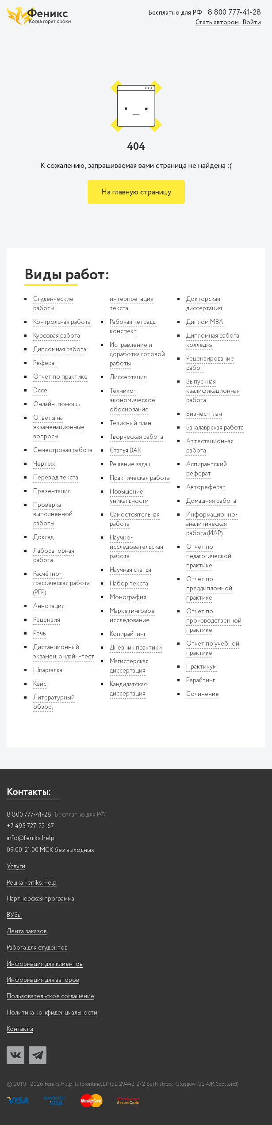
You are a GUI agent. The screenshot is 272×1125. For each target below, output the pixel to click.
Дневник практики (136, 647)
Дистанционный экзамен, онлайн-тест (63, 652)
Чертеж (44, 464)
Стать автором (217, 22)
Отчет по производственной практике (213, 621)
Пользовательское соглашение (50, 996)
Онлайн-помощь (56, 404)
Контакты (20, 1029)
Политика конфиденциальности (52, 1013)
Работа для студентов (37, 948)
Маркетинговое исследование (132, 616)
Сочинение (202, 694)
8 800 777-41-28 (234, 13)
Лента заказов (27, 931)
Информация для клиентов (45, 964)
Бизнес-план (204, 414)
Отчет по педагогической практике (208, 556)
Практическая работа (140, 478)
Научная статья (130, 570)
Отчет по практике (60, 376)
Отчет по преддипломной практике (209, 588)
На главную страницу (136, 192)
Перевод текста (55, 477)
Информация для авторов (43, 980)
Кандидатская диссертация (128, 689)
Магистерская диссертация (129, 666)
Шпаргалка (47, 670)
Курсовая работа (56, 335)
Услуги (16, 866)
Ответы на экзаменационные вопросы (58, 427)
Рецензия (46, 620)
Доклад (43, 537)
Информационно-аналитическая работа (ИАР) (212, 524)
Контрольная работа (62, 322)
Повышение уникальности (129, 496)
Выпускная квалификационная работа (213, 391)
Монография (128, 597)
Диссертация (128, 377)
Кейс (39, 684)
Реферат (45, 363)
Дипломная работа (59, 349)
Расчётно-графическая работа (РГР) (61, 583)
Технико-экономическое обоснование (132, 400)
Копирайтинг (128, 634)
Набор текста (129, 583)
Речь (39, 633)
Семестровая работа (62, 450)
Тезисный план (130, 423)
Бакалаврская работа (215, 427)
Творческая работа (136, 437)
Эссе (40, 390)
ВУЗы (14, 915)
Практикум (201, 666)
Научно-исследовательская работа (136, 547)
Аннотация (49, 606)
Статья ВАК (125, 450)
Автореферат (206, 487)
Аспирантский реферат (206, 469)
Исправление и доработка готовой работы (137, 354)
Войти (251, 22)
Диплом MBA (204, 322)
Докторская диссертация (204, 304)
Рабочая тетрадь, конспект (133, 327)
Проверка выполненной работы (53, 514)
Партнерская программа (40, 899)
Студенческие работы (53, 304)
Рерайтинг (200, 680)
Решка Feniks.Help (32, 883)
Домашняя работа (211, 501)
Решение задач (130, 464)
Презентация (52, 491)
